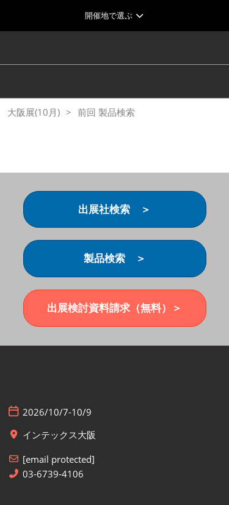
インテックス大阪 (59, 435)
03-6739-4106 (53, 474)
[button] (114, 209)
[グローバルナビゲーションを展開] (114, 15)
